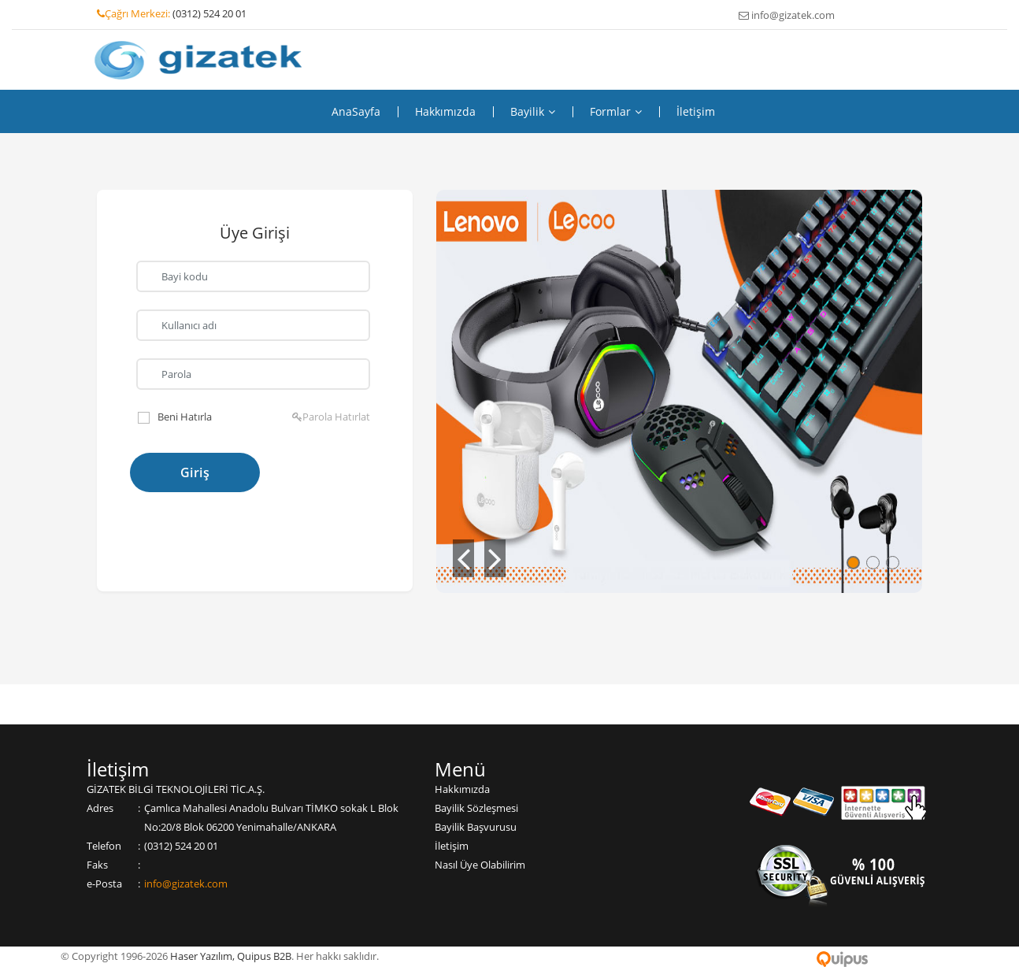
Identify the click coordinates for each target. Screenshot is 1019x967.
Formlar (616, 111)
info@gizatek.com (186, 883)
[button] (463, 558)
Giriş (195, 472)
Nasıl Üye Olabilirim (480, 865)
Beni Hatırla (184, 416)
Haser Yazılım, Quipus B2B (230, 956)
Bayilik (532, 111)
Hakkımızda (445, 111)
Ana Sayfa (356, 111)
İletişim (695, 111)
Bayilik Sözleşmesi (476, 808)
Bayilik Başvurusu (476, 827)
